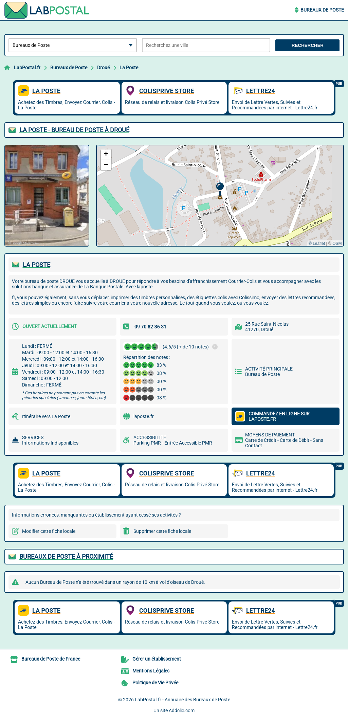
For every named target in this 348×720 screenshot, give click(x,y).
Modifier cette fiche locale (48, 531)
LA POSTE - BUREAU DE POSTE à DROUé (74, 129)
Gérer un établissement (156, 659)
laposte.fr (143, 416)
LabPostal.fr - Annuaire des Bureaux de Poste (182, 699)
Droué (103, 67)
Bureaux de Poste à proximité (66, 556)
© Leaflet (317, 243)
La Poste (129, 67)
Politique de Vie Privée (155, 682)
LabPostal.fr (27, 67)
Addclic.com (182, 710)
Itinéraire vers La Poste (46, 416)
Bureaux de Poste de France (50, 659)
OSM (337, 243)
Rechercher (308, 45)
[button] (220, 189)
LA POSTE (36, 264)
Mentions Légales (150, 670)
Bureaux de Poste (322, 10)
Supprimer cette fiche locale (162, 531)
